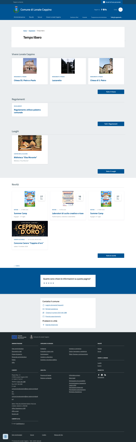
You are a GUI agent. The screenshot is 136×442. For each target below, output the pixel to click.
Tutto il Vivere (111, 92)
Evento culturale (19, 239)
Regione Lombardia (18, 2)
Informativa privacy (74, 375)
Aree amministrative (18, 349)
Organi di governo (17, 354)
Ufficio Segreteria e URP (19, 408)
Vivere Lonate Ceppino (53, 17)
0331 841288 (21, 382)
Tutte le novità (111, 255)
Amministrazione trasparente (77, 383)
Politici (14, 360)
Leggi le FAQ (72, 385)
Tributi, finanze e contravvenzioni (78, 354)
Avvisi (99, 351)
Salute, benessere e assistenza (78, 351)
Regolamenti (18, 106)
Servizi (40, 17)
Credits (44, 435)
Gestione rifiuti (74, 17)
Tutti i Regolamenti (110, 124)
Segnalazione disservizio (76, 387)
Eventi (99, 366)
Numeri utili (15, 414)
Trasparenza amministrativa (99, 17)
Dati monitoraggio (17, 435)
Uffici (13, 362)
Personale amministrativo (19, 357)
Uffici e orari (15, 411)
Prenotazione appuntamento (77, 390)
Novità (31, 17)
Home (25, 31)
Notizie (16, 210)
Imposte (84, 17)
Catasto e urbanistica (46, 357)
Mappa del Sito (58, 435)
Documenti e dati (17, 351)
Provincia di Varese (45, 375)
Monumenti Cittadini (20, 77)
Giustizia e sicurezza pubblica (48, 360)
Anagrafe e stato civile (46, 351)
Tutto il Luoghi (111, 171)
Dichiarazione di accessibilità (77, 381)
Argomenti (32, 31)
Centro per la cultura (20, 154)
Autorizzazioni (44, 354)
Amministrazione (19, 17)
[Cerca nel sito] (120, 10)
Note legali (72, 378)
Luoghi (99, 363)
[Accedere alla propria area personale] (112, 2)
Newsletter (101, 377)
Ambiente (43, 349)
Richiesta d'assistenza (75, 392)
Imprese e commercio (75, 349)
